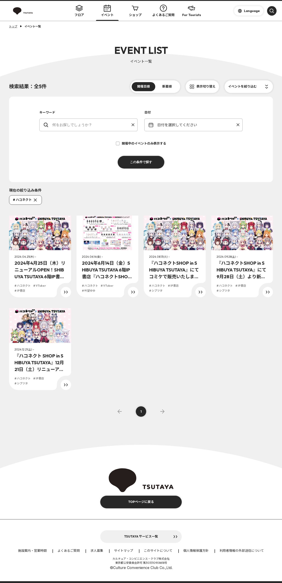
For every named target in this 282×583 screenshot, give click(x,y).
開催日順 (143, 86)
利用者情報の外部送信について (242, 551)
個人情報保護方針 (196, 551)
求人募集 (97, 551)
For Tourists (191, 11)
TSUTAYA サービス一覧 (141, 536)
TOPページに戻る (141, 502)
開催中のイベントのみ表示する (141, 143)
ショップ (135, 11)
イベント (107, 11)
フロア (79, 11)
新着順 (167, 86)
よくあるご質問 (163, 11)
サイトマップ (123, 551)
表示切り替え (205, 86)
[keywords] (91, 125)
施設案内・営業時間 (32, 551)
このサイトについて (158, 551)
